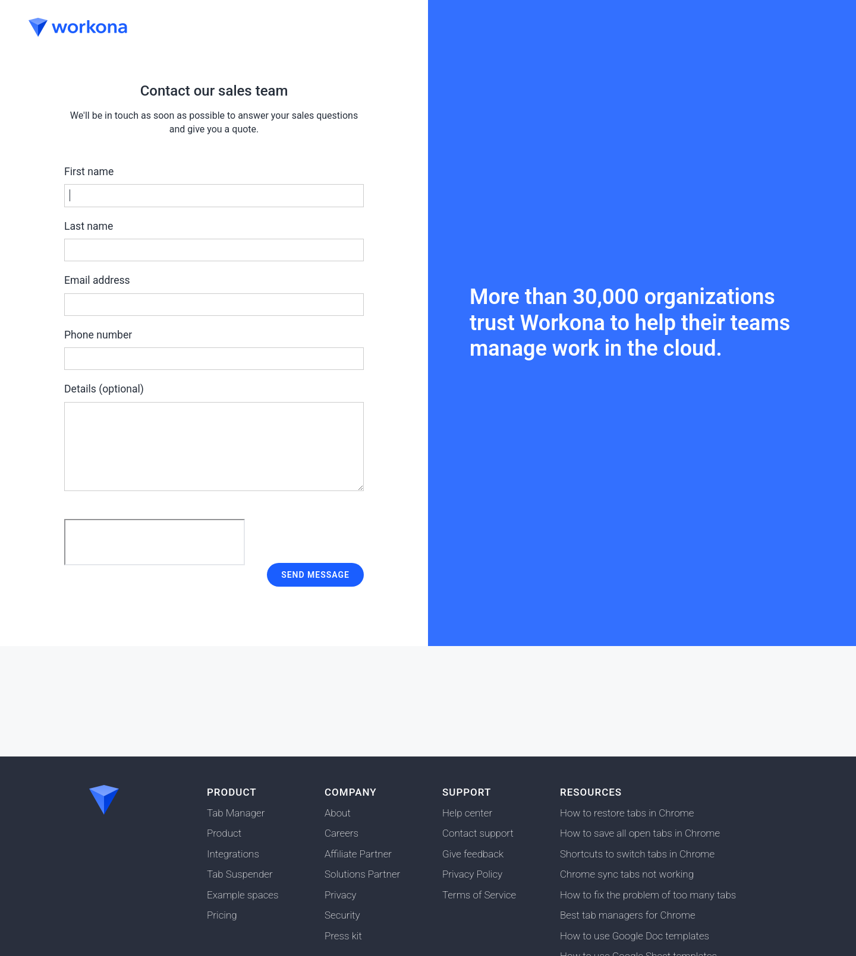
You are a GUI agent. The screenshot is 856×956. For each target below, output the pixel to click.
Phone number (214, 350)
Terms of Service (479, 895)
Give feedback (472, 854)
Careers (341, 833)
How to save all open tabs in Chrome (640, 833)
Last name (214, 241)
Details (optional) (214, 436)
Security (342, 915)
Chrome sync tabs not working (627, 874)
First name (214, 186)
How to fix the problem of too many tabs (648, 895)
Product (224, 833)
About (338, 813)
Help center (467, 813)
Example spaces (243, 895)
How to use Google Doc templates (634, 936)
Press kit (343, 936)
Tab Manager (236, 813)
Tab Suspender (240, 874)
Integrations (233, 854)
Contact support (478, 833)
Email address (214, 295)
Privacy (340, 895)
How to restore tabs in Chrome (627, 813)
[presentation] (154, 542)
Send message (315, 575)
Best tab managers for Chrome (628, 915)
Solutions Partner (362, 874)
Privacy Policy (472, 874)
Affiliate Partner (358, 854)
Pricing (222, 915)
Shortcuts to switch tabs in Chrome (637, 854)
